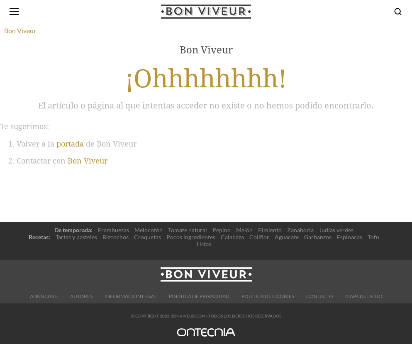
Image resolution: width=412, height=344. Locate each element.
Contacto (319, 296)
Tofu (373, 237)
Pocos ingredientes (190, 237)
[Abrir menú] (14, 11)
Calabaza (232, 237)
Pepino (221, 229)
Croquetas (147, 237)
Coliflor (259, 237)
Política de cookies (267, 296)
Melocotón (148, 229)
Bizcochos (115, 237)
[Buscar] (398, 11)
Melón (244, 229)
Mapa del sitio (364, 296)
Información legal (131, 296)
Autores (81, 296)
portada (70, 144)
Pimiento (270, 229)
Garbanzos (318, 237)
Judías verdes (336, 229)
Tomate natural (187, 229)
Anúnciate (44, 296)
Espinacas (349, 237)
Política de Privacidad (199, 296)
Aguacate (287, 237)
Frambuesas (113, 229)
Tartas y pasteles (76, 237)
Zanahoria (300, 229)
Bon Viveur (87, 160)
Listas (204, 244)
